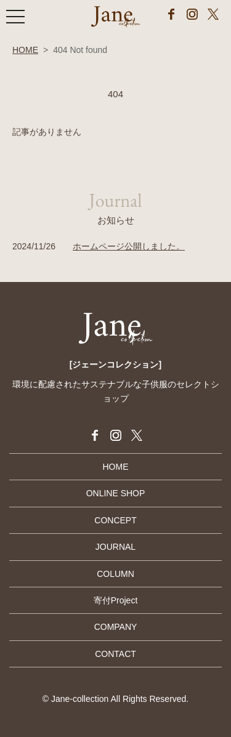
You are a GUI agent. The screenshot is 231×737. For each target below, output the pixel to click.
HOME (25, 50)
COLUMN (115, 574)
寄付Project (116, 600)
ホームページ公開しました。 (129, 246)
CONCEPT (115, 520)
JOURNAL (115, 547)
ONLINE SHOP (115, 493)
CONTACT (115, 654)
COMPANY (115, 627)
